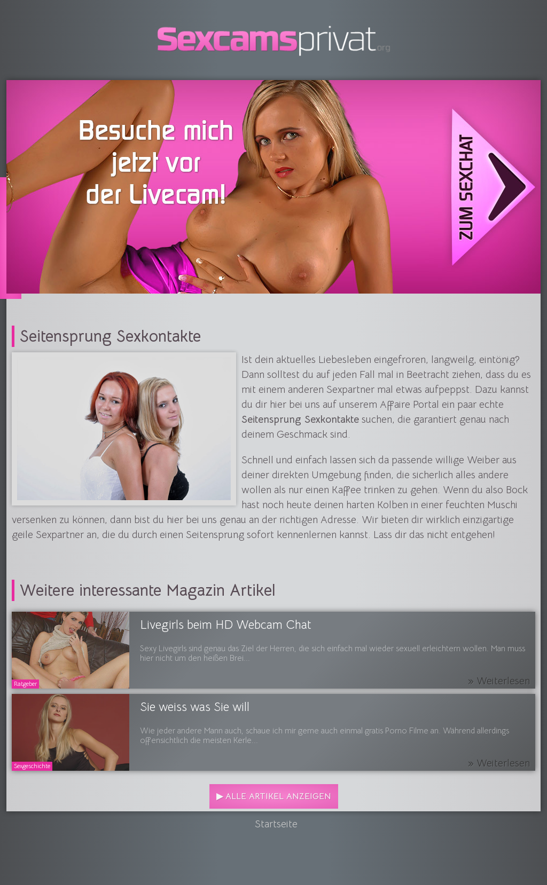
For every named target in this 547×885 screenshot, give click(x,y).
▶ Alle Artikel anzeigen (273, 796)
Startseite (276, 824)
